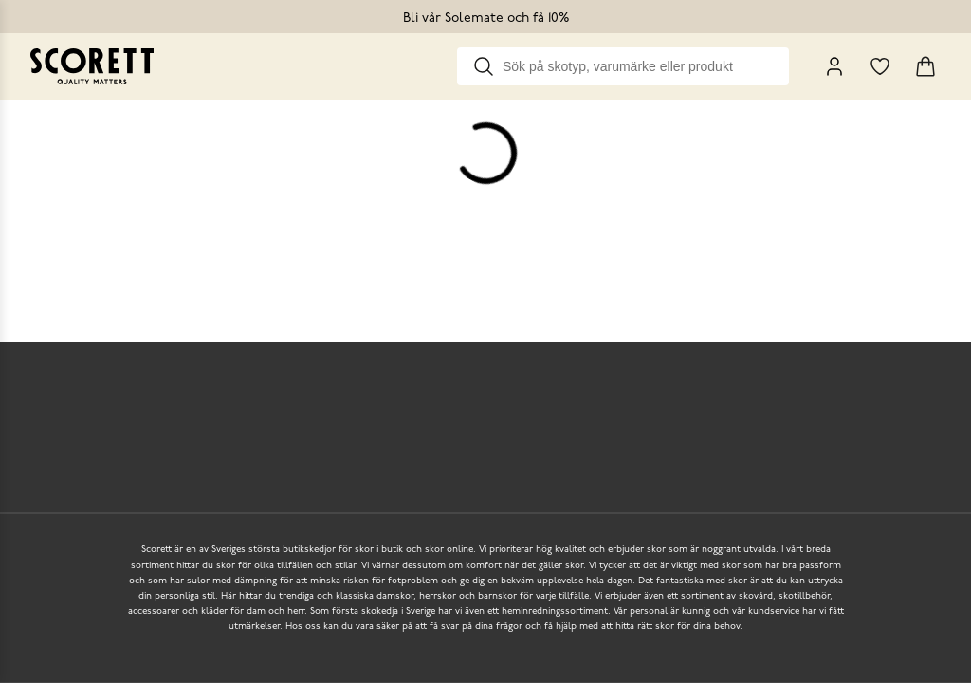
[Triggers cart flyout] (925, 66)
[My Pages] (834, 66)
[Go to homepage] (92, 66)
